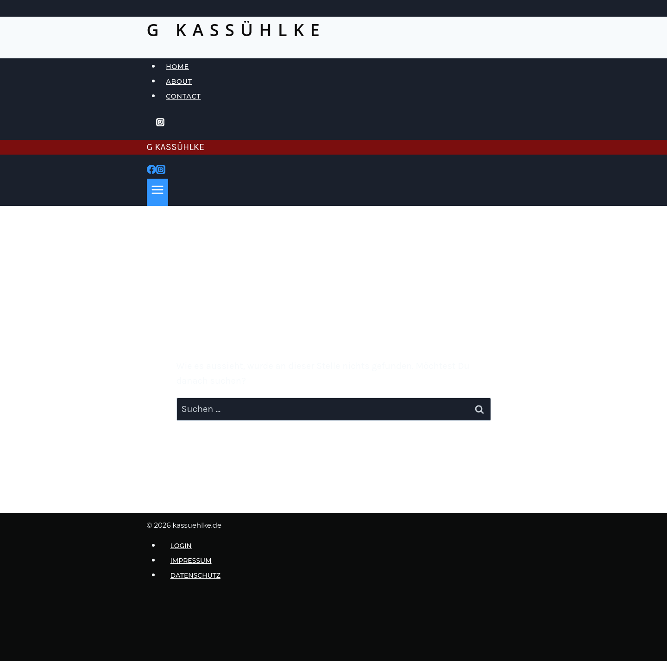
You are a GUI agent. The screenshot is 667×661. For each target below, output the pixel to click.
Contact (183, 96)
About (179, 81)
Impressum (191, 560)
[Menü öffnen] (158, 192)
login (181, 546)
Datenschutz (195, 575)
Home (177, 66)
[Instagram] (160, 123)
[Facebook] (151, 171)
